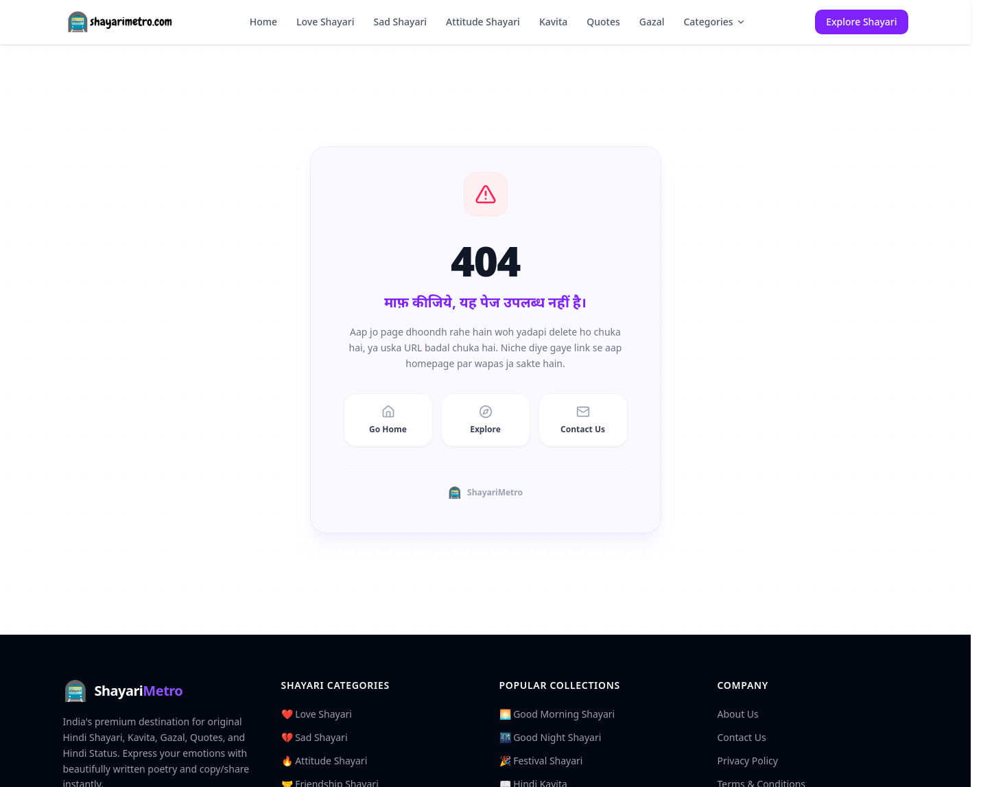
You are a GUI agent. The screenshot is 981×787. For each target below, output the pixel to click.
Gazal (652, 21)
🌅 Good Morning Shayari (557, 713)
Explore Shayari (861, 21)
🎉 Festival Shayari (541, 760)
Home (263, 21)
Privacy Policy (748, 760)
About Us (738, 713)
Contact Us (742, 737)
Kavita (553, 21)
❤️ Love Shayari (316, 713)
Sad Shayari (400, 21)
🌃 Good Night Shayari (550, 737)
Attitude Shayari (483, 21)
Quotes (603, 21)
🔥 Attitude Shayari (324, 760)
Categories (714, 21)
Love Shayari (325, 21)
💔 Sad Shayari (314, 737)
